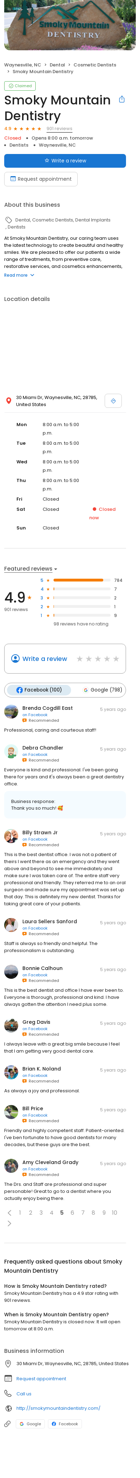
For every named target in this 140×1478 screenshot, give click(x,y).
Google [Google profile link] (30, 1424)
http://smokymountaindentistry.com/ (58, 1408)
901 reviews (59, 128)
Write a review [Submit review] (65, 160)
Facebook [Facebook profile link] (65, 1424)
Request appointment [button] (41, 1378)
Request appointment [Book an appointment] (41, 178)
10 (114, 1213)
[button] (9, 1213)
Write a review (44, 658)
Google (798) (102, 690)
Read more (19, 275)
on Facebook (35, 715)
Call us (23, 1393)
